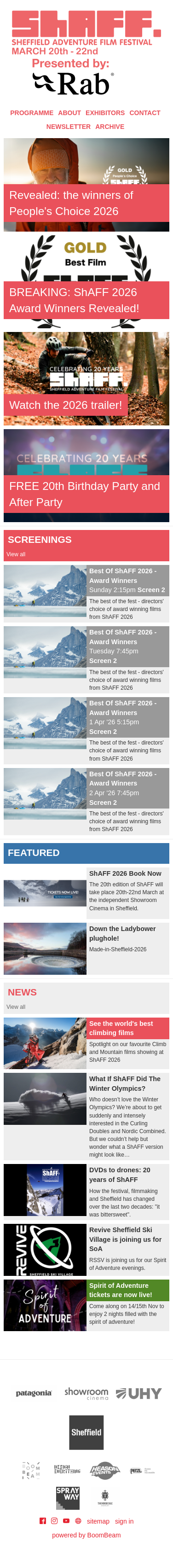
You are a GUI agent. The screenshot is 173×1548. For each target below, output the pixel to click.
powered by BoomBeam (86, 1535)
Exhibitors (105, 112)
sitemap (98, 1521)
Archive (109, 126)
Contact (144, 112)
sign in (124, 1521)
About (69, 112)
